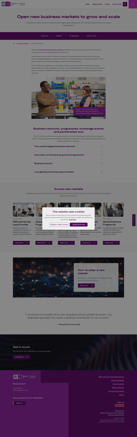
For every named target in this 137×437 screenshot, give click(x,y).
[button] (59, 224)
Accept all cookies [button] (79, 224)
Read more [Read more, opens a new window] (72, 219)
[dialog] (68, 218)
